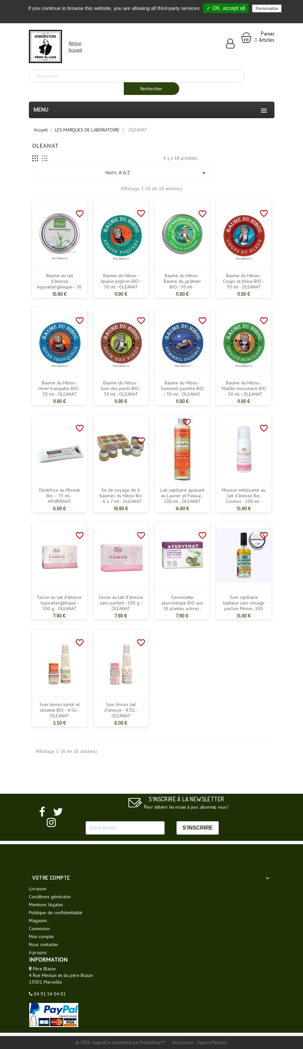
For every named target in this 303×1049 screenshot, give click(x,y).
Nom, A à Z (157, 173)
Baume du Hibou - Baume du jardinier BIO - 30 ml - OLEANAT (182, 284)
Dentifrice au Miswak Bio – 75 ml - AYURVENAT (59, 495)
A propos (38, 952)
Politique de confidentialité (55, 913)
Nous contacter (43, 944)
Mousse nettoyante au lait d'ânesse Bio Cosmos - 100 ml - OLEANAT (243, 498)
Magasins (38, 921)
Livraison (37, 889)
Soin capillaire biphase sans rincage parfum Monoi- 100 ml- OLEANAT (244, 606)
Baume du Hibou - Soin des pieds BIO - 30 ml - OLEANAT (121, 388)
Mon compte (41, 936)
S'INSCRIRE (198, 828)
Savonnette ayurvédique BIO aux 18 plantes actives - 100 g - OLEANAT (182, 606)
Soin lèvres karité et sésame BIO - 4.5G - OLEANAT (59, 710)
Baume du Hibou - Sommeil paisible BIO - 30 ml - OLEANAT (182, 388)
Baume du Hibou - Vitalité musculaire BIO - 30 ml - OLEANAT (243, 388)
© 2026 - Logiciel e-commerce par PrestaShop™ (121, 1042)
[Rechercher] (137, 76)
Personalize (267, 8)
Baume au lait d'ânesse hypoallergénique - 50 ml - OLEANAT (59, 284)
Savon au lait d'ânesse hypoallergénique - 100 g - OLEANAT (59, 603)
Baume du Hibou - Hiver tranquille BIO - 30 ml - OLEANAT (59, 388)
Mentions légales (46, 905)
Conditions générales (50, 897)
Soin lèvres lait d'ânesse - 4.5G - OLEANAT (120, 710)
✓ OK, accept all (225, 8)
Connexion (39, 928)
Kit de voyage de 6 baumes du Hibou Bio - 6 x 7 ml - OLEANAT (121, 495)
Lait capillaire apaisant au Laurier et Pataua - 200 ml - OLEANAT (182, 495)
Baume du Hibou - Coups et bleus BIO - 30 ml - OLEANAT (243, 281)
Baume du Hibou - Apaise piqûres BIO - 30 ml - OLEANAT (121, 281)
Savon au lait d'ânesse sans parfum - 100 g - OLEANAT (121, 603)
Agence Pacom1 (212, 1042)
